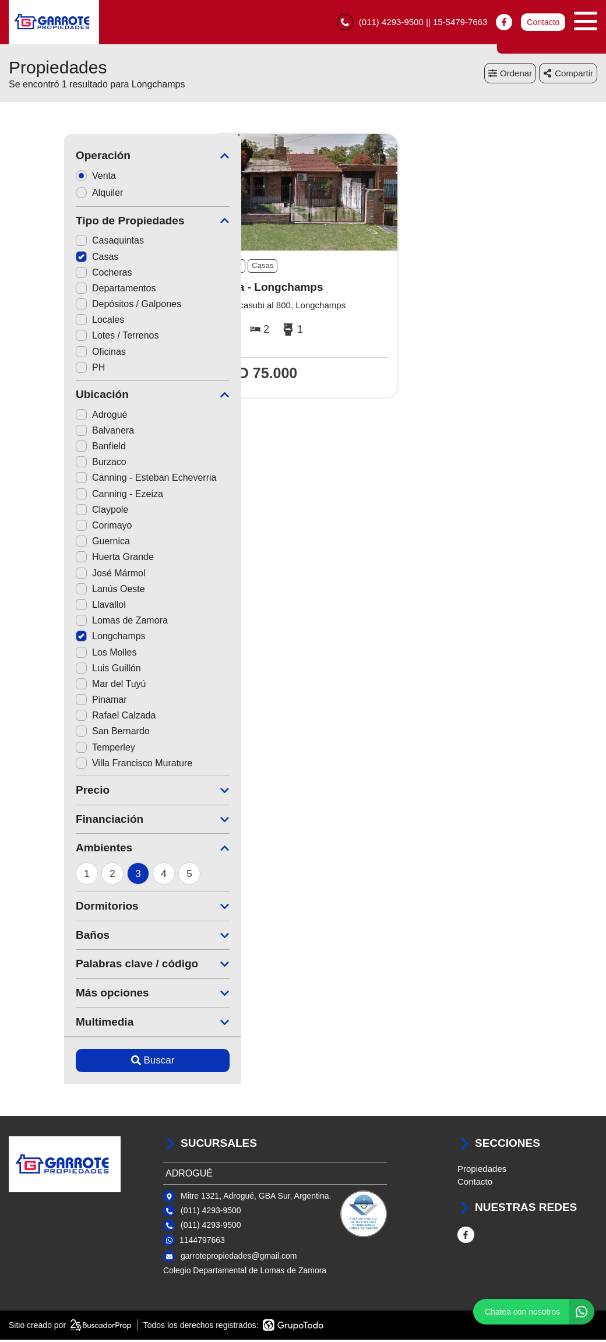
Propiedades (481, 1171)
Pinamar (46, 702)
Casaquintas (54, 243)
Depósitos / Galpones (73, 306)
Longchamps (55, 638)
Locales (44, 322)
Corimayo (48, 527)
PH (35, 369)
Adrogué (46, 416)
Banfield (45, 449)
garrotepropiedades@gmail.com (239, 1258)
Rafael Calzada (60, 718)
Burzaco (45, 464)
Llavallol (45, 606)
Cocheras (48, 274)
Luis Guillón (53, 670)
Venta (44, 178)
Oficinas (45, 354)
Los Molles (50, 654)
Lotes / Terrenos (61, 338)
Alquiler (47, 194)
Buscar (97, 1062)
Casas (41, 259)
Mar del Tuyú (55, 686)
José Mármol (55, 575)
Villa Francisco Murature (78, 765)
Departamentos (60, 290)
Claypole (46, 511)
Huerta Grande (59, 559)
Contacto (543, 23)
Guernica (47, 544)
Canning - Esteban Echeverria (90, 480)
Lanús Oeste (55, 591)
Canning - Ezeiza (64, 496)
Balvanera (49, 432)
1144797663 (202, 1242)
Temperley (50, 749)
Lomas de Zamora (66, 623)
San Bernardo (57, 733)
